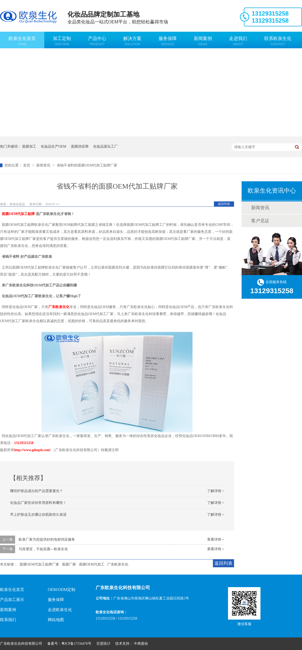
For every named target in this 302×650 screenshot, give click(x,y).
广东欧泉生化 (58, 307)
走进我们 (238, 41)
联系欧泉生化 (277, 41)
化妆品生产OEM (53, 146)
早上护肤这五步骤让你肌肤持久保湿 (38, 514)
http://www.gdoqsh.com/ (32, 450)
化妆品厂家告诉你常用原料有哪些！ (38, 503)
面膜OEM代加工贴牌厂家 (39, 564)
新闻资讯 (43, 165)
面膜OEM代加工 (91, 564)
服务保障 (168, 41)
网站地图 (56, 620)
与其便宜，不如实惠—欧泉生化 (43, 549)
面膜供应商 (80, 146)
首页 (27, 165)
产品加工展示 (12, 599)
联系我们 (8, 620)
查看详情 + (215, 539)
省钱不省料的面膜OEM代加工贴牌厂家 (87, 165)
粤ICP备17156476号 (76, 643)
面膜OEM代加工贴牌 (18, 214)
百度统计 (103, 643)
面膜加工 (29, 146)
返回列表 (224, 204)
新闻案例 (203, 41)
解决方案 (132, 41)
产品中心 (97, 41)
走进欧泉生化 (60, 610)
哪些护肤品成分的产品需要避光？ (36, 491)
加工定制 (62, 41)
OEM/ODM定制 (61, 589)
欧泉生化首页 (22, 41)
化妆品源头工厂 (105, 146)
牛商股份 (141, 643)
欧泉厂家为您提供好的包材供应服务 (47, 539)
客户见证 (260, 220)
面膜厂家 (69, 564)
